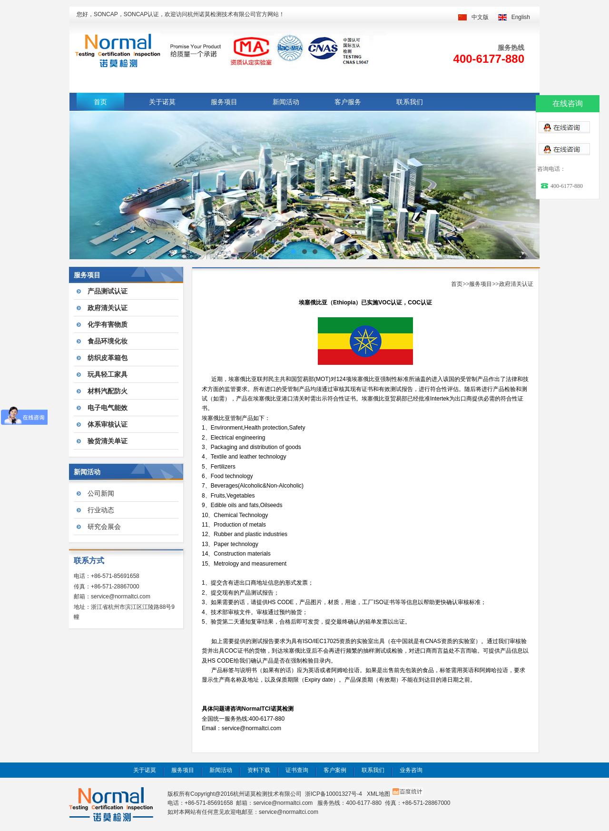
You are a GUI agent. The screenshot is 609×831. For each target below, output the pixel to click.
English (520, 17)
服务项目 (224, 102)
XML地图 (378, 794)
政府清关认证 (516, 284)
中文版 (480, 17)
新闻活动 (286, 102)
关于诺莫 (162, 102)
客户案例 (335, 770)
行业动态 (101, 510)
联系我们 (409, 102)
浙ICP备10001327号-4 (333, 794)
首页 (100, 102)
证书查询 (296, 770)
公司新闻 (101, 493)
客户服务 (347, 102)
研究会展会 (104, 526)
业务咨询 (411, 770)
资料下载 (258, 770)
